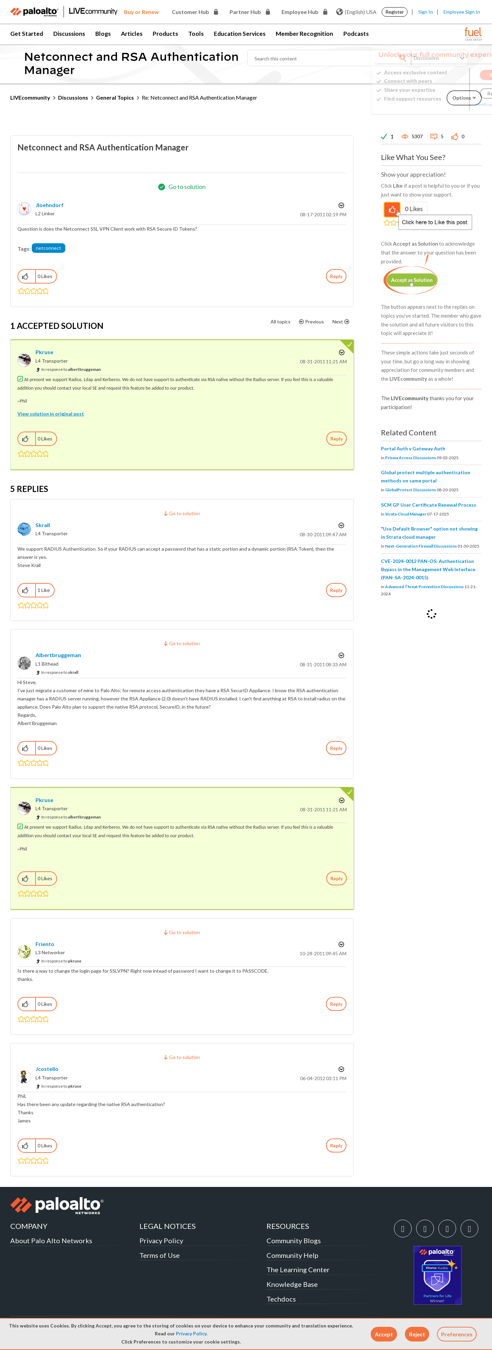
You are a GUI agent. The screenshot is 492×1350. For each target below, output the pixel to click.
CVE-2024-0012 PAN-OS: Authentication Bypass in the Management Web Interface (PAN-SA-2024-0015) (428, 569)
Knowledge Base (292, 1284)
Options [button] (340, 205)
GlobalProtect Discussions (410, 489)
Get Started (26, 33)
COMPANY (28, 1226)
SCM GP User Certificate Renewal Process (428, 505)
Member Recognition (304, 33)
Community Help (292, 1255)
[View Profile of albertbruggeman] (58, 654)
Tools (196, 33)
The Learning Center (298, 1269)
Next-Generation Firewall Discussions (421, 546)
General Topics (115, 97)
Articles (131, 33)
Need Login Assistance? (451, 104)
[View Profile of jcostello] (47, 1068)
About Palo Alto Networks (51, 1240)
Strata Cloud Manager (405, 514)
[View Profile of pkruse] (44, 352)
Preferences (457, 1334)
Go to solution (187, 186)
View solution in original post (50, 414)
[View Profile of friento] (45, 943)
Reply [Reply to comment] (336, 438)
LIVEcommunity (30, 97)
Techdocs (281, 1299)
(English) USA (356, 12)
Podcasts (356, 33)
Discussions (69, 33)
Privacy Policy (191, 1333)
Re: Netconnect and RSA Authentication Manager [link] (199, 97)
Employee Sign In (461, 12)
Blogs (103, 33)
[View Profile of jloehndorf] (50, 204)
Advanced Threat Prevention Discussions (424, 586)
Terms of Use (159, 1255)
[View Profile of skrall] (43, 524)
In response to (71, 369)
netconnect (48, 248)
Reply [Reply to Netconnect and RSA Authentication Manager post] (336, 276)
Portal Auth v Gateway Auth (413, 448)
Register (394, 12)
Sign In (425, 12)
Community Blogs (293, 1240)
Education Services (239, 33)
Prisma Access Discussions (410, 457)
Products (165, 33)
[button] (384, 1334)
